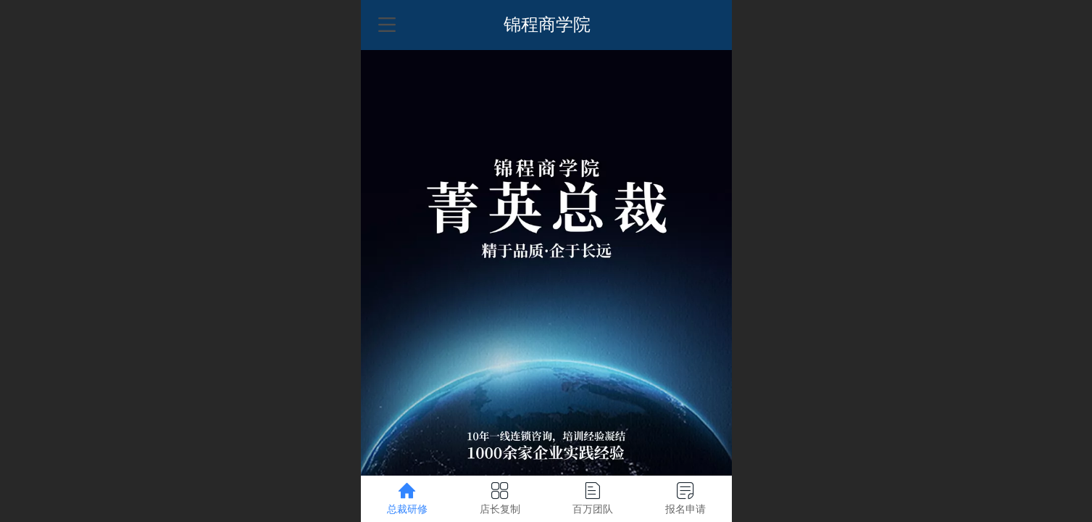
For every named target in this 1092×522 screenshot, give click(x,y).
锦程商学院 (547, 24)
